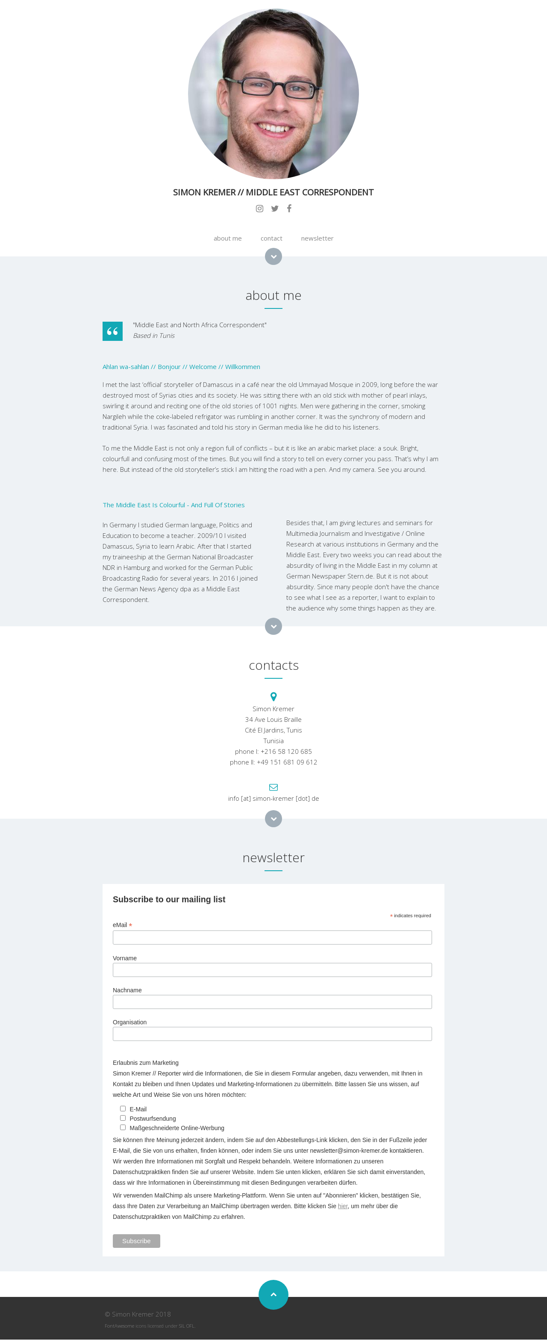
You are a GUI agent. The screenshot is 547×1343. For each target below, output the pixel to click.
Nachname (127, 990)
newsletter (317, 238)
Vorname (125, 958)
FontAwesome (119, 1326)
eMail (122, 925)
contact (271, 238)
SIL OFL (186, 1326)
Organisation (130, 1022)
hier (343, 1206)
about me (228, 238)
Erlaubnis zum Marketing (146, 1062)
